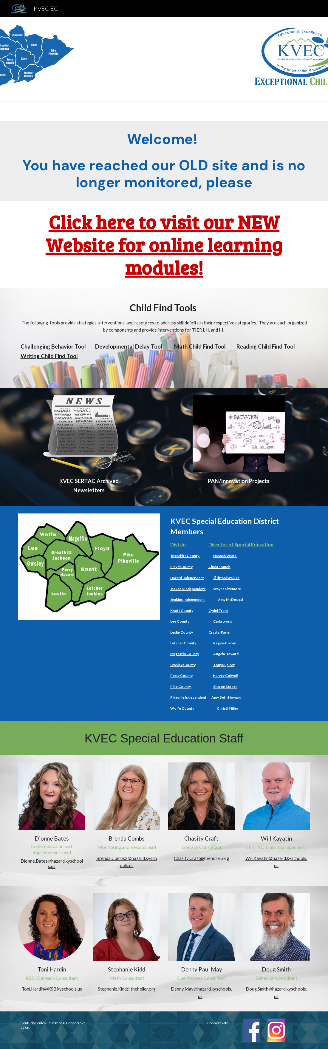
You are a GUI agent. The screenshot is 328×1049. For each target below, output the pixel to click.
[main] (164, 161)
